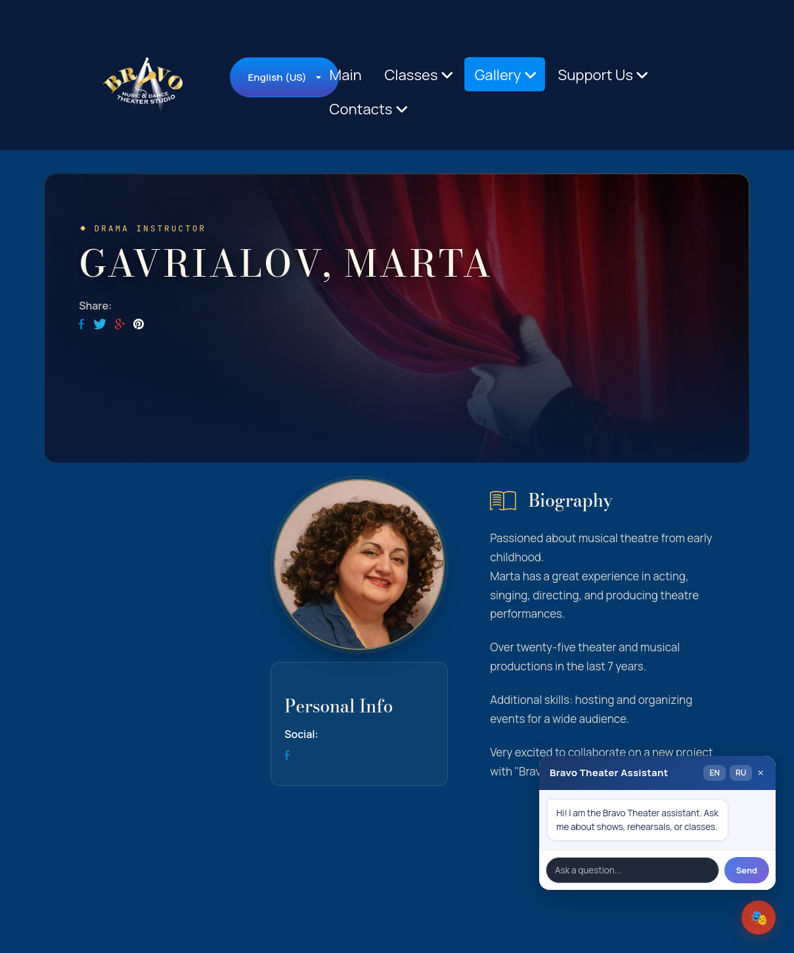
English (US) (277, 77)
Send (746, 870)
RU (741, 772)
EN (714, 772)
